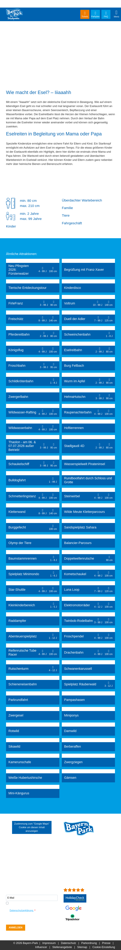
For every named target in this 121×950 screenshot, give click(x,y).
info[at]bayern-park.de (77, 865)
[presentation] (29, 919)
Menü (116, 14)
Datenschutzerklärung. (22, 910)
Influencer (41, 947)
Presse (106, 943)
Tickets (84, 14)
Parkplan (95, 14)
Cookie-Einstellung (103, 947)
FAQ (105, 14)
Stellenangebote (62, 947)
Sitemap (82, 947)
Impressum (49, 943)
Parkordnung (89, 943)
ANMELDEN (15, 927)
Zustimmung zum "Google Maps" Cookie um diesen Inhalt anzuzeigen (31, 827)
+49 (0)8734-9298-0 (81, 860)
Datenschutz (68, 943)
